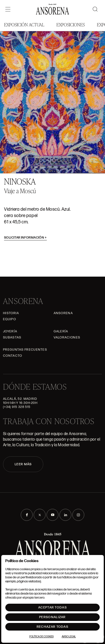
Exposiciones (70, 24)
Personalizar (52, 617)
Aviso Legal (69, 636)
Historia (11, 313)
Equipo (9, 319)
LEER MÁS (23, 464)
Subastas (12, 337)
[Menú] (7, 9)
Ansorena (63, 313)
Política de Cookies (41, 636)
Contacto (12, 356)
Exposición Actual (24, 24)
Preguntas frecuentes (25, 350)
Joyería (10, 331)
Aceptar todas (52, 607)
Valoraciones (67, 337)
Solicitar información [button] (25, 237)
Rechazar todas (52, 627)
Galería (61, 331)
